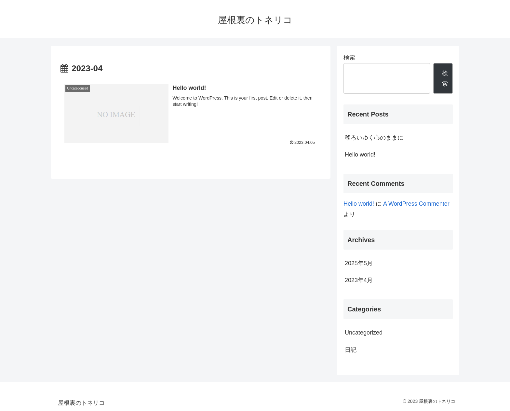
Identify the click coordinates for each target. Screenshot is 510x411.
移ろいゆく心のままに (374, 137)
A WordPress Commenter (416, 203)
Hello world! (360, 154)
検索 (349, 57)
